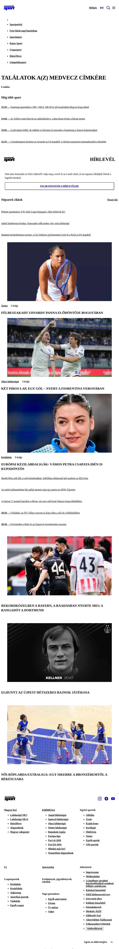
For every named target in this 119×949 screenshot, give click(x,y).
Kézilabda (6, 457)
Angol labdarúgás (57, 815)
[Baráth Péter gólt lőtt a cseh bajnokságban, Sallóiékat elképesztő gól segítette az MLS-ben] (59, 478)
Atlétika (90, 815)
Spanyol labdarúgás (58, 819)
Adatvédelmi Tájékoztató (99, 919)
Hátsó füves (16, 56)
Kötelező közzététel (96, 890)
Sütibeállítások (94, 928)
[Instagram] (100, 798)
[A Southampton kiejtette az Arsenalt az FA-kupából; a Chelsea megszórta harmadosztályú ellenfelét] (59, 142)
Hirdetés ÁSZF (94, 911)
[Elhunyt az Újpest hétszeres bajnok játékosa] (59, 681)
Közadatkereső (93, 907)
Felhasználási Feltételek (98, 924)
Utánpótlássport (18, 62)
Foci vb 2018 (54, 840)
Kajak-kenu (92, 823)
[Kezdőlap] (9, 7)
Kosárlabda (16, 888)
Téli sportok (92, 844)
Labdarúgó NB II (19, 819)
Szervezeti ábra (94, 898)
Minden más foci (56, 848)
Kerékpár (91, 827)
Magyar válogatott (19, 832)
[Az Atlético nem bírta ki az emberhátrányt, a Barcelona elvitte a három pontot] (59, 119)
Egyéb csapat (17, 905)
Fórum (51, 903)
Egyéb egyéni (92, 840)
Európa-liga (54, 836)
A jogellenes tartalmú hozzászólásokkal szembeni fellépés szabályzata (100, 883)
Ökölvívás (91, 832)
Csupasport (15, 49)
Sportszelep (48, 867)
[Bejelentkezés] (93, 8)
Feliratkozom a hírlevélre (59, 186)
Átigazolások (16, 827)
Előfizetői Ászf (93, 915)
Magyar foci (10, 810)
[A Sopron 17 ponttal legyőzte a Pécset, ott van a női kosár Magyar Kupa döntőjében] (59, 501)
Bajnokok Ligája (56, 832)
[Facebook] (106, 798)
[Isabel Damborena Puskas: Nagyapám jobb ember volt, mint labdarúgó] (59, 223)
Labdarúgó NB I (18, 815)
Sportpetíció (16, 24)
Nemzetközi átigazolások (60, 853)
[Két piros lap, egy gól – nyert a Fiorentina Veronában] (59, 376)
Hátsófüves (16, 823)
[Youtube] (113, 798)
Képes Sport (16, 43)
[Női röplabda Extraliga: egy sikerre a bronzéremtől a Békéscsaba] (59, 763)
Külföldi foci (48, 810)
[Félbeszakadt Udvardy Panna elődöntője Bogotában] (59, 300)
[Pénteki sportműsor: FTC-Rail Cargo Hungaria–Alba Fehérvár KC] (59, 212)
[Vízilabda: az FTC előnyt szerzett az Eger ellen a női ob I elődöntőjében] (59, 513)
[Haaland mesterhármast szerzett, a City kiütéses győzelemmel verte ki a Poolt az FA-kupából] (59, 235)
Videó (51, 911)
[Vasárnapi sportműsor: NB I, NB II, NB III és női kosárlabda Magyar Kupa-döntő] (59, 107)
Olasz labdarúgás (10, 381)
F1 (5, 867)
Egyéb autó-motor (57, 899)
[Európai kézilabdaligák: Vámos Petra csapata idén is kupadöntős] (59, 452)
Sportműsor (16, 37)
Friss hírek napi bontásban (23, 30)
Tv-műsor (53, 907)
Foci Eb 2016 (54, 844)
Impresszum (92, 872)
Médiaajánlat (93, 876)
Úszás (89, 819)
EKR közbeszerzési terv (98, 894)
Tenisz (4, 306)
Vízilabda (15, 901)
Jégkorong (15, 892)
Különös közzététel (95, 903)
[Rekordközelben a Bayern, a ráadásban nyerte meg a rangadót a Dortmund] (59, 594)
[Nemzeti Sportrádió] (102, 8)
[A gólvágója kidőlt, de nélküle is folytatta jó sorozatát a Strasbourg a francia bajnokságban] (59, 130)
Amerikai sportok (19, 897)
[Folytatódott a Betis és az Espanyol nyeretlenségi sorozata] (59, 524)
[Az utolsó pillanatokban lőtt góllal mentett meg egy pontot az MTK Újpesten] (59, 490)
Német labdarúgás (57, 827)
